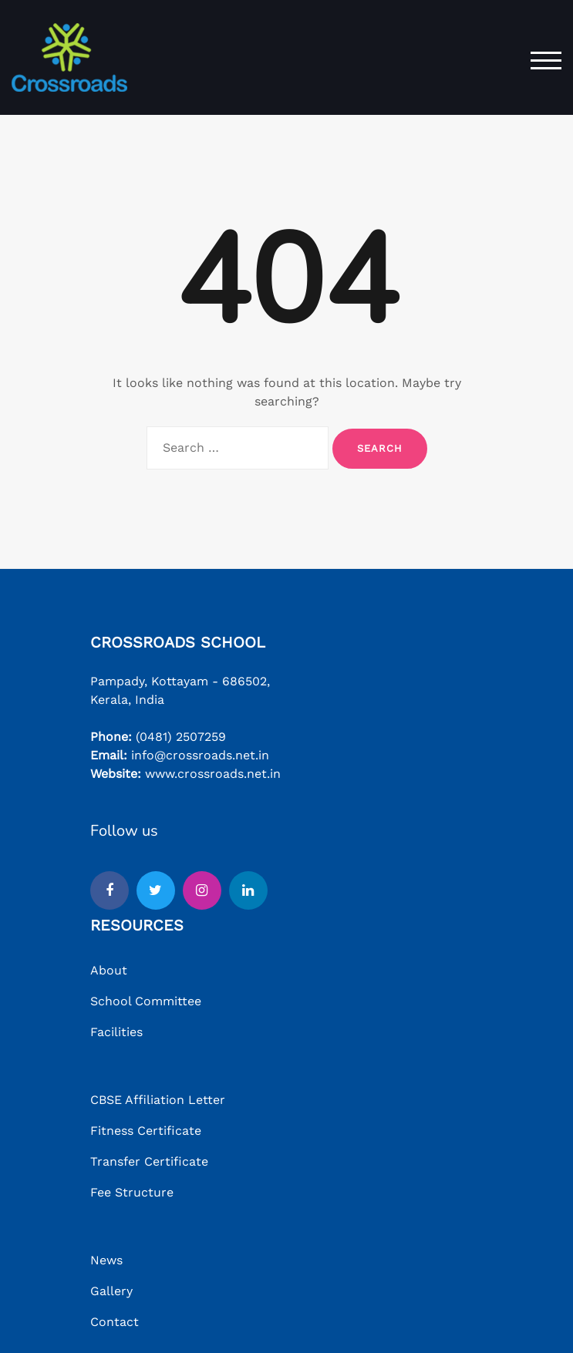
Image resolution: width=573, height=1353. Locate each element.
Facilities (116, 1032)
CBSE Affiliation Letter (157, 1099)
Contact (114, 1321)
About (108, 970)
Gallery (111, 1291)
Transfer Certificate (149, 1161)
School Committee (145, 1001)
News (106, 1260)
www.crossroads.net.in (213, 773)
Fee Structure (132, 1192)
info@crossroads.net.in (200, 755)
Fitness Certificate (145, 1130)
